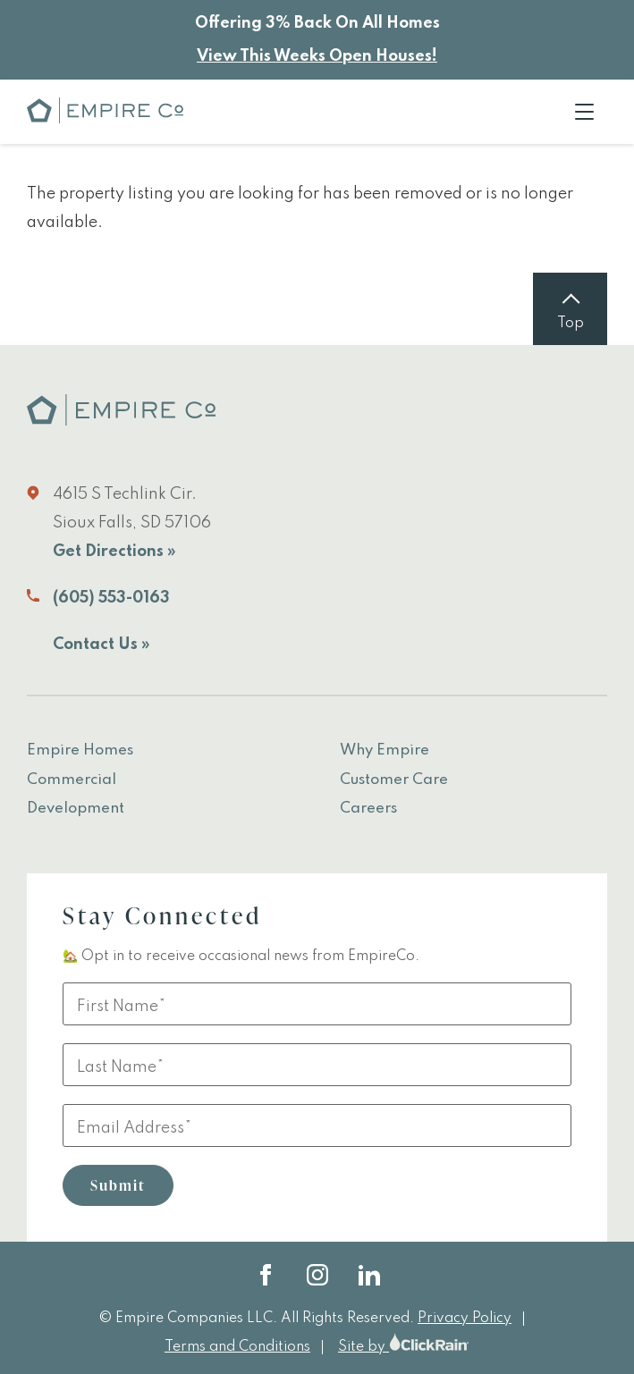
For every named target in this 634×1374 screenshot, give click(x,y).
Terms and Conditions (237, 1347)
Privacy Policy (464, 1318)
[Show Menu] (584, 112)
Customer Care (394, 780)
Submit (118, 1185)
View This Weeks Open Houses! (317, 56)
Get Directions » (114, 552)
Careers (368, 808)
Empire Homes (80, 750)
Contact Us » (101, 644)
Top (570, 323)
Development (75, 808)
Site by (403, 1347)
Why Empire (384, 750)
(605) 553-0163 (111, 598)
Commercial (71, 780)
